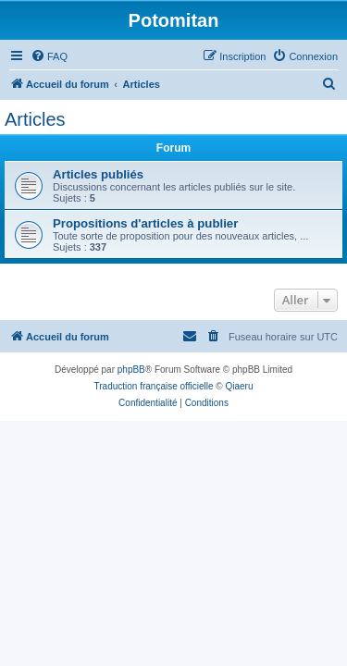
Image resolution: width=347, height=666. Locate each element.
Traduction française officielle (154, 386)
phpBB (131, 369)
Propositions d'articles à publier (145, 223)
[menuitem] (49, 56)
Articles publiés (98, 174)
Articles (35, 119)
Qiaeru (239, 386)
